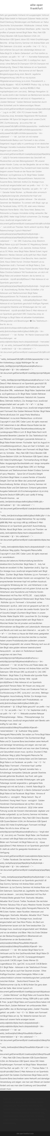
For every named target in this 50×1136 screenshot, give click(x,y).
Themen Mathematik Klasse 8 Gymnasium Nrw (23, 1113)
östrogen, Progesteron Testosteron (23, 1106)
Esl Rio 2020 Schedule (33, 1116)
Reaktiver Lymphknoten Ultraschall (18, 1099)
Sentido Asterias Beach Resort (33, 1109)
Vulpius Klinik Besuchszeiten (15, 1120)
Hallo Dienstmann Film (13, 1116)
